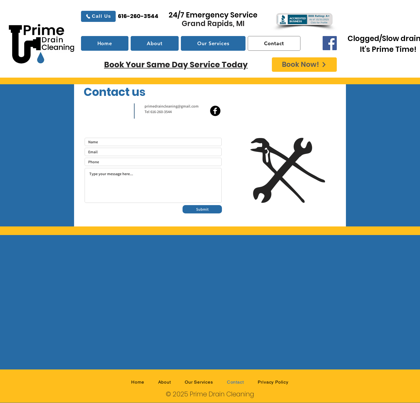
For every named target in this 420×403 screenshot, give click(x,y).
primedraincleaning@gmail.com (172, 106)
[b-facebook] (215, 111)
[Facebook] (330, 43)
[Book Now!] (304, 64)
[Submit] (202, 209)
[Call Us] (98, 16)
